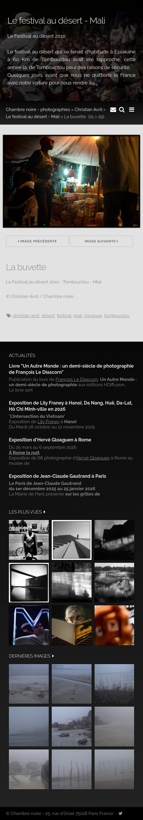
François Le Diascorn (77, 379)
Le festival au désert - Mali (33, 116)
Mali (78, 315)
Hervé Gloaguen (93, 458)
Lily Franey (48, 421)
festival (64, 315)
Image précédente (37, 241)
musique (93, 315)
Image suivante (101, 241)
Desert (48, 315)
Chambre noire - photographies (38, 109)
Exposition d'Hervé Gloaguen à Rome (50, 440)
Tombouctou (117, 315)
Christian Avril (88, 109)
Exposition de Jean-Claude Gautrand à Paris (57, 476)
